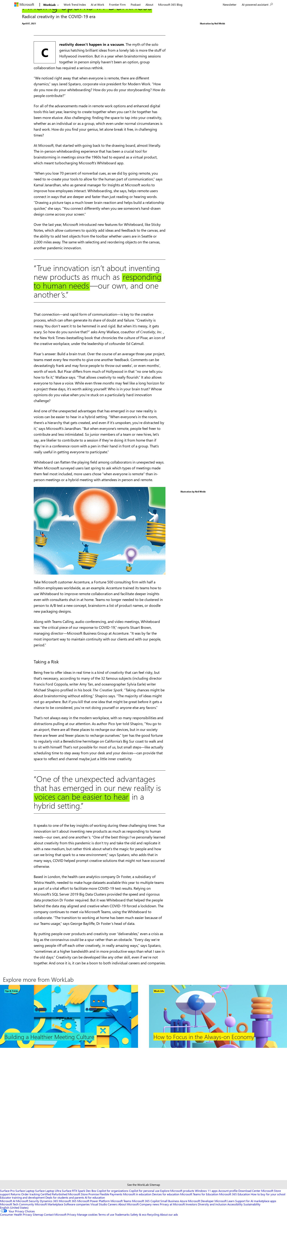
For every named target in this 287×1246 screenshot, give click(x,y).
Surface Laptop (24, 1220)
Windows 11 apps (206, 1220)
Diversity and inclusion (212, 1234)
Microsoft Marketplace (49, 1234)
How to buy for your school (268, 1224)
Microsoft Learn (224, 1230)
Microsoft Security (27, 1230)
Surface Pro (7, 1220)
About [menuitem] (149, 4)
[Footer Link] (69, 1170)
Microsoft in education (137, 1224)
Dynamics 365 (49, 1230)
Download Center (249, 1220)
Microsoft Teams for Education (199, 1224)
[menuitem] (26, 4)
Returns (15, 1224)
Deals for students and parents (64, 1227)
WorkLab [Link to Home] (49, 4)
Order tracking (30, 1224)
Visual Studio (98, 1234)
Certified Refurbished (53, 1224)
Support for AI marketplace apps (255, 1230)
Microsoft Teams (121, 1230)
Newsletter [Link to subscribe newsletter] (229, 4)
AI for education (95, 1227)
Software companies (77, 1234)
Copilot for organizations (112, 1220)
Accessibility (235, 1234)
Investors (191, 1234)
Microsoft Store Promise (83, 1224)
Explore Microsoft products (177, 1220)
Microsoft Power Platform (93, 1230)
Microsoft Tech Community (17, 1234)
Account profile (228, 1220)
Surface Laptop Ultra (48, 1220)
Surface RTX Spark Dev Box (79, 1220)
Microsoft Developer (201, 1230)
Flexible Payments (111, 1224)
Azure (183, 1230)
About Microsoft (128, 1234)
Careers (113, 1234)
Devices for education (165, 1224)
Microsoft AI (7, 1230)
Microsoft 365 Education (234, 1224)
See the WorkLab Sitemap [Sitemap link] (143, 1214)
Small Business (169, 1230)
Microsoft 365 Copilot (146, 1230)
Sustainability (251, 1234)
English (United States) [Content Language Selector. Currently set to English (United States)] (14, 1237)
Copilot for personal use (144, 1220)
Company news (149, 1234)
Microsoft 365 (68, 1230)
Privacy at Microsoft (172, 1234)
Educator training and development (22, 1227)
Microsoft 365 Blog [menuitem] (170, 4)
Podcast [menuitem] (136, 4)
